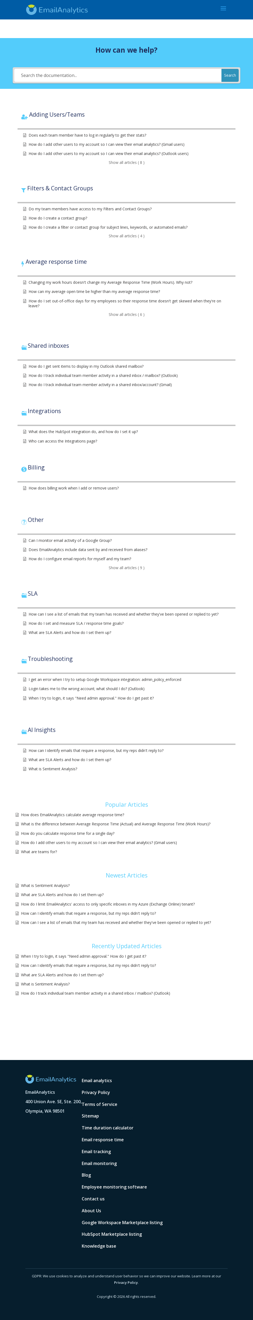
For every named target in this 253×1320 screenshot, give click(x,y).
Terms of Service (99, 1104)
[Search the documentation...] (117, 75)
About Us (91, 1211)
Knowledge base (99, 1246)
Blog (86, 1175)
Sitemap (90, 1116)
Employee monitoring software (114, 1187)
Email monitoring (99, 1163)
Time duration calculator (108, 1128)
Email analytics (97, 1080)
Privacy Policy (96, 1092)
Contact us (93, 1199)
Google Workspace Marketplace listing (122, 1223)
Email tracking (96, 1151)
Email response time (103, 1140)
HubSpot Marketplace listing (112, 1234)
